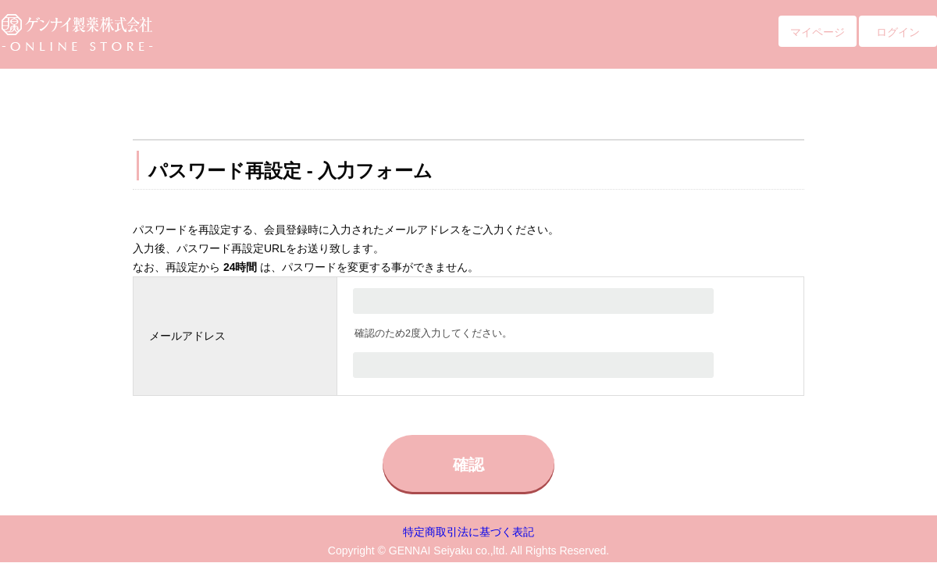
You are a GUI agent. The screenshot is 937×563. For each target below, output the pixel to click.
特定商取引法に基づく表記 (468, 532)
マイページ (817, 32)
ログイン (898, 32)
